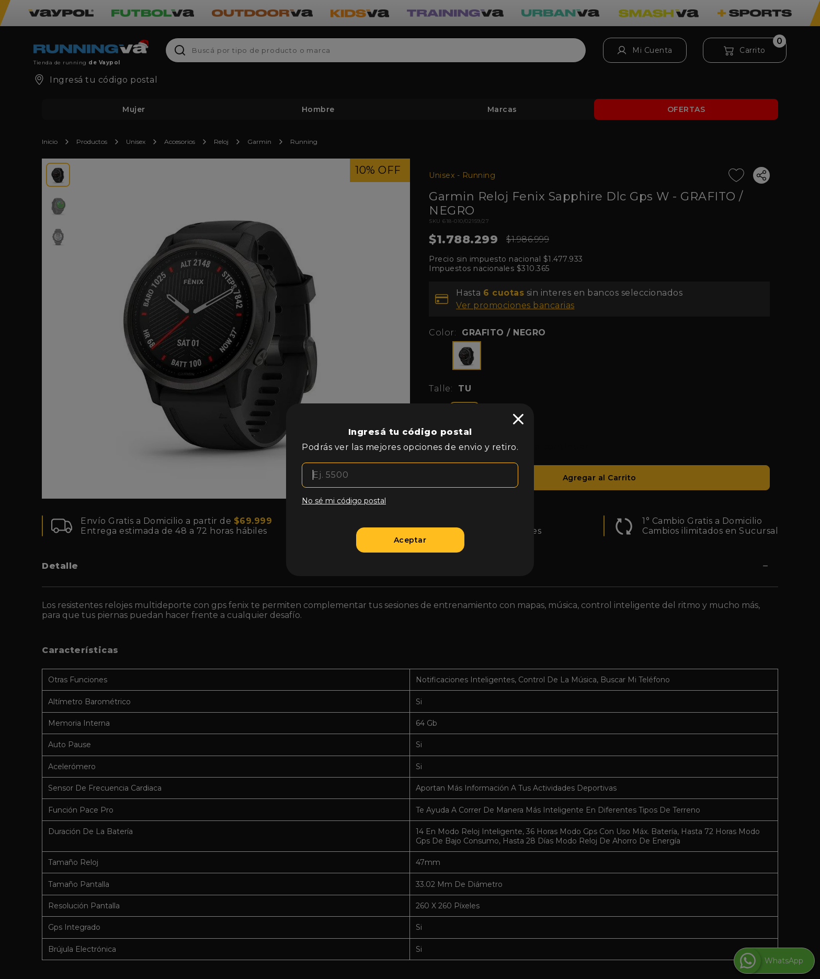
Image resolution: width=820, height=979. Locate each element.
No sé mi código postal (344, 500)
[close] (518, 419)
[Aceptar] (410, 540)
